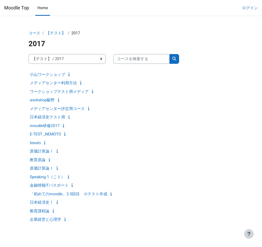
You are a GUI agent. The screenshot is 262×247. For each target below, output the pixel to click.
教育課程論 (39, 211)
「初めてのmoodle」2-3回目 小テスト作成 (68, 194)
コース (34, 33)
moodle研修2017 (45, 125)
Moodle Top (16, 7)
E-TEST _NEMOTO (45, 134)
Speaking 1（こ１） (47, 177)
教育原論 (37, 159)
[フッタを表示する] (249, 234)
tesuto (35, 142)
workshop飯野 (42, 100)
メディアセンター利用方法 (53, 83)
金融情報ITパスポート (49, 185)
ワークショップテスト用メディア (59, 91)
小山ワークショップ (47, 74)
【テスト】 (56, 33)
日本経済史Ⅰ (41, 202)
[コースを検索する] (141, 59)
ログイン (250, 8)
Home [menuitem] (42, 8)
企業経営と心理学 (45, 219)
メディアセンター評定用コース (57, 108)
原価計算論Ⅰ (41, 151)
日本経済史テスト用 (47, 117)
